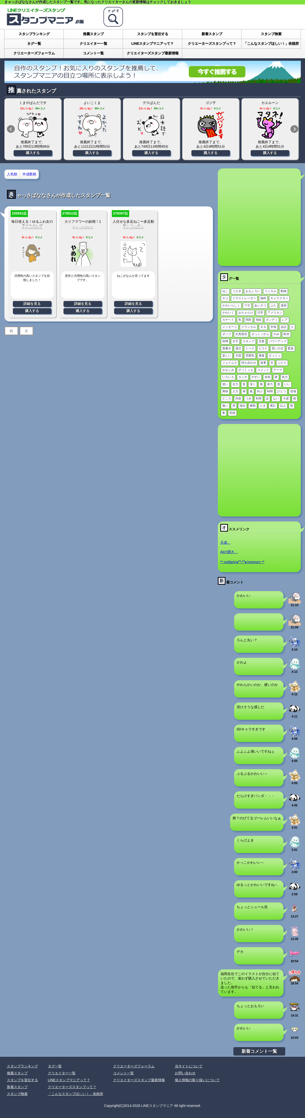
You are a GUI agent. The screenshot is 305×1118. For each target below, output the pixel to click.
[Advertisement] (50, 217)
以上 (283, 405)
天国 (238, 355)
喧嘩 (225, 341)
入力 (235, 391)
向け (260, 391)
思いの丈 (278, 348)
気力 (285, 377)
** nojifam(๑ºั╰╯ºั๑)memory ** (242, 562)
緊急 (291, 348)
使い (225, 384)
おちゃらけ (245, 312)
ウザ (247, 305)
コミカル (270, 291)
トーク (249, 348)
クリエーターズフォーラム (34, 53)
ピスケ (263, 348)
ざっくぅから (260, 334)
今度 (286, 398)
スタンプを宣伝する (152, 34)
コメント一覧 (93, 53)
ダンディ (272, 319)
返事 (263, 362)
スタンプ (248, 341)
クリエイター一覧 (93, 43)
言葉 (261, 341)
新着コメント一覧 (259, 1051)
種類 (253, 405)
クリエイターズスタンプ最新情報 (153, 53)
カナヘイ (228, 319)
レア (285, 319)
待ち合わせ (248, 362)
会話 (283, 327)
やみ (276, 334)
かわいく (228, 312)
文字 (235, 341)
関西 (248, 319)
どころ (226, 398)
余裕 (267, 377)
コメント (263, 370)
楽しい (226, 355)
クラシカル (248, 327)
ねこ (225, 291)
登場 (293, 391)
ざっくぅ (275, 355)
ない (276, 398)
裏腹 (261, 355)
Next (294, 129)
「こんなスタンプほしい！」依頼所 (271, 43)
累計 (273, 405)
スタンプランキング (34, 34)
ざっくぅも (245, 370)
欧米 (286, 334)
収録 (232, 413)
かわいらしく (231, 305)
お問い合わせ (185, 1073)
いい (287, 384)
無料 (263, 298)
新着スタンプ (212, 34)
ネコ (225, 298)
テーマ (277, 370)
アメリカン (274, 312)
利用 (259, 398)
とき (263, 405)
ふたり (282, 362)
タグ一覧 (34, 43)
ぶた (273, 305)
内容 (238, 398)
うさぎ (236, 291)
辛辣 (273, 327)
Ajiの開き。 (229, 552)
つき (248, 398)
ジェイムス (229, 362)
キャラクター (279, 298)
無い (225, 405)
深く (253, 384)
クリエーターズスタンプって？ (212, 43)
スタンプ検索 (271, 34)
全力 (235, 384)
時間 (270, 391)
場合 (242, 405)
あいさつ (260, 305)
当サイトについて (189, 1066)
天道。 (225, 542)
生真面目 (241, 334)
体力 (270, 384)
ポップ (226, 334)
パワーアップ (277, 341)
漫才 (238, 348)
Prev (11, 129)
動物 (283, 291)
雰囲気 (249, 355)
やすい (255, 377)
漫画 (283, 305)
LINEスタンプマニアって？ (152, 43)
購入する (33, 153)
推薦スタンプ (93, 34)
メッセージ (229, 327)
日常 (260, 312)
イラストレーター (244, 298)
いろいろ (228, 377)
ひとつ (281, 391)
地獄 (259, 319)
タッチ (242, 377)
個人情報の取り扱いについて (197, 1080)
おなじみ (228, 370)
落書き (226, 348)
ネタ (263, 327)
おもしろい (252, 291)
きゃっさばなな (133, 227)
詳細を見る (32, 304)
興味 (225, 391)
